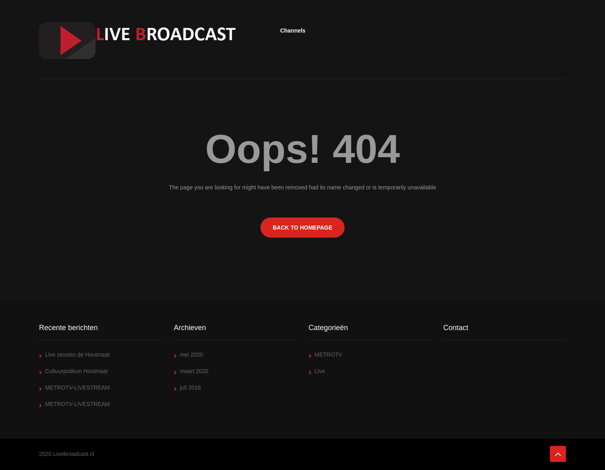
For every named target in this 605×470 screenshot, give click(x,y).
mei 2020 (191, 354)
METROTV (328, 354)
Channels (293, 30)
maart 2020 (194, 371)
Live (320, 371)
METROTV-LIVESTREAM (77, 387)
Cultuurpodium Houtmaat (76, 371)
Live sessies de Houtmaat (77, 354)
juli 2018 (190, 387)
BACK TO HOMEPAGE (302, 227)
